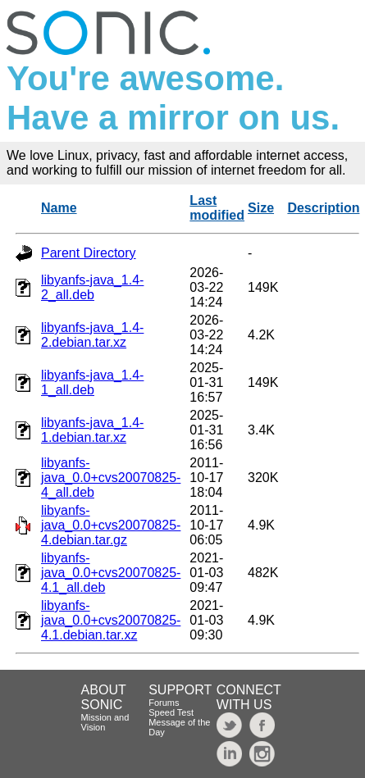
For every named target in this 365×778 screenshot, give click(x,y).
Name (59, 208)
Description (323, 208)
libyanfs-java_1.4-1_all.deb (92, 382)
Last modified (216, 207)
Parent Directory (88, 253)
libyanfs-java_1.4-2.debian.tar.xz (92, 335)
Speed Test (171, 712)
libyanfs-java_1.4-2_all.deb (92, 287)
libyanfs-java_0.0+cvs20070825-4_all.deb (110, 477)
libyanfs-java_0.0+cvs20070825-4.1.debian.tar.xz (110, 620)
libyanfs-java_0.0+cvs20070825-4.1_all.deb (110, 572)
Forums (163, 702)
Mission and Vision (105, 722)
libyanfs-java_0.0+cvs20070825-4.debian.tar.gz (110, 525)
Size (261, 208)
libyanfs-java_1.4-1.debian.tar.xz (92, 430)
